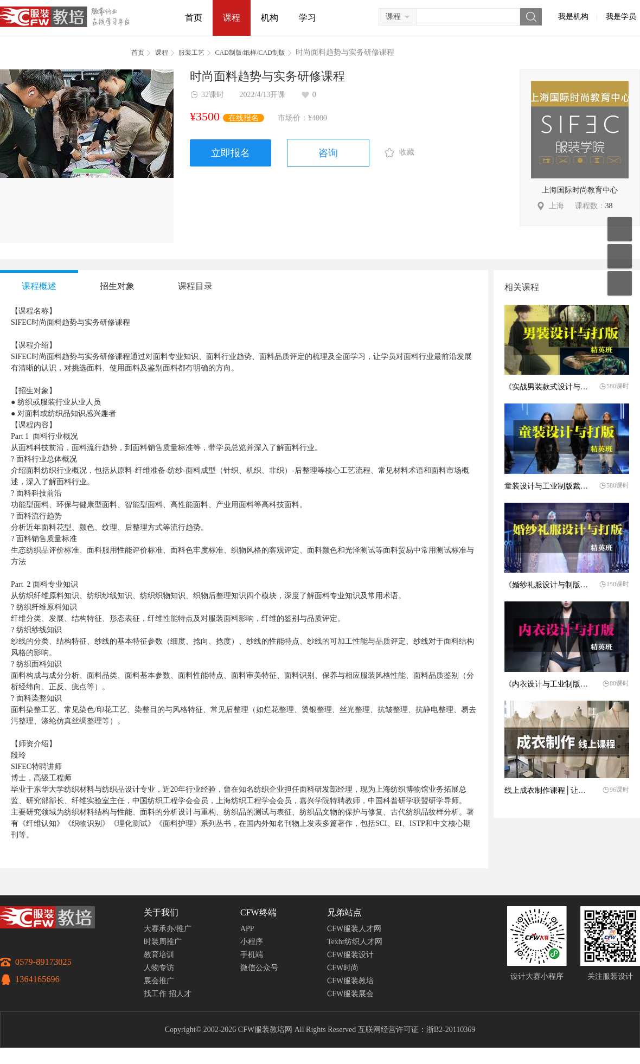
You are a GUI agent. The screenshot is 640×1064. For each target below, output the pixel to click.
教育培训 (159, 955)
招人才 (180, 994)
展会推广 (159, 981)
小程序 (251, 942)
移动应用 (619, 229)
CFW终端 (258, 912)
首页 (193, 17)
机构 (269, 17)
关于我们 (161, 912)
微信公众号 (259, 968)
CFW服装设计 (350, 955)
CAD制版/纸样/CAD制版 (250, 52)
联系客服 (619, 256)
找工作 (155, 994)
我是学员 (621, 16)
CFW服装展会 (350, 994)
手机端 (251, 955)
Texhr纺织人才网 (354, 942)
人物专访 (159, 968)
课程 (231, 17)
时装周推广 (163, 942)
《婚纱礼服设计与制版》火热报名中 (565, 585)
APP (247, 929)
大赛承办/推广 (167, 929)
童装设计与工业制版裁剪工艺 (553, 486)
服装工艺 (191, 52)
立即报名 (230, 153)
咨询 (328, 153)
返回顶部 (619, 283)
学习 (307, 17)
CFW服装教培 (350, 981)
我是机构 (573, 16)
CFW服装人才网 (354, 929)
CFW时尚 (343, 968)
